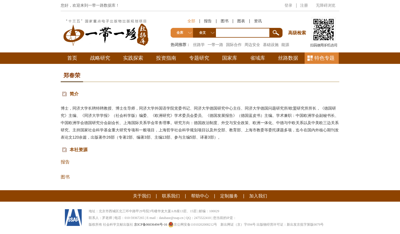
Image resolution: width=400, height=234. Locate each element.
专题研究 (199, 58)
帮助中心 (200, 196)
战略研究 (100, 58)
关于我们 (142, 196)
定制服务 (229, 196)
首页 (72, 58)
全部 (191, 21)
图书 (225, 21)
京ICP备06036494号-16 (150, 224)
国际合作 (234, 44)
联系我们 (171, 196)
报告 (208, 21)
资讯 (258, 21)
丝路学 (199, 44)
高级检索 (298, 22)
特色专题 (324, 58)
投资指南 (166, 58)
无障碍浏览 (325, 5)
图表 (241, 21)
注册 (304, 5)
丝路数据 (288, 58)
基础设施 (271, 44)
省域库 (257, 58)
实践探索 (133, 58)
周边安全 (252, 44)
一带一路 (215, 44)
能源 (285, 44)
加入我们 (258, 196)
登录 (288, 5)
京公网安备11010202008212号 (192, 224)
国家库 (229, 58)
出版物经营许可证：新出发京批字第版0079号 (290, 224)
